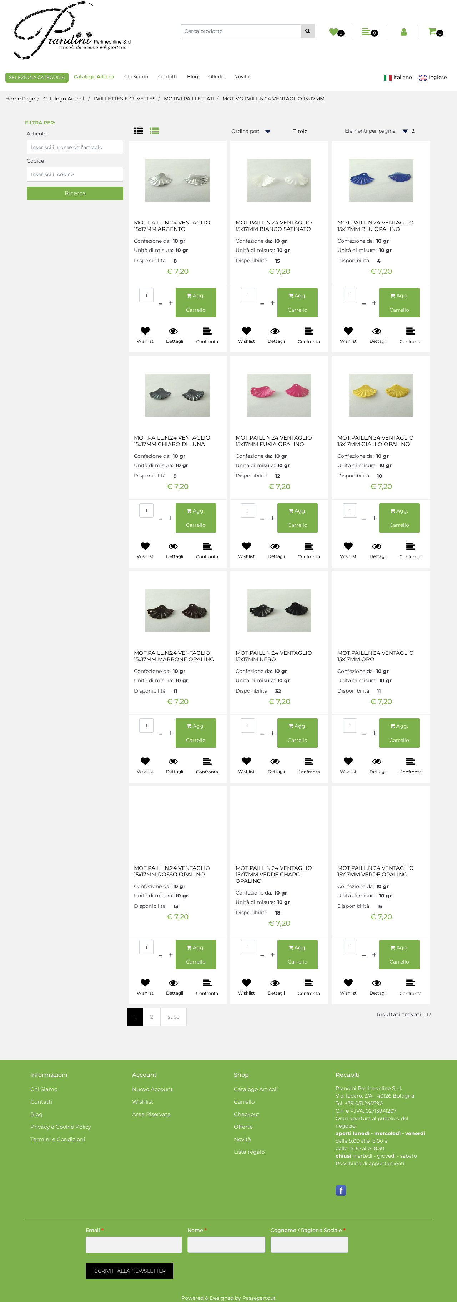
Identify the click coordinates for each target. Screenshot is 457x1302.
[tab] (142, 131)
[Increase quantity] (171, 302)
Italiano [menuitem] (397, 77)
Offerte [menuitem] (216, 76)
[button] (308, 31)
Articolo (37, 133)
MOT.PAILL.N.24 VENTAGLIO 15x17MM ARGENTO (172, 225)
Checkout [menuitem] (247, 1114)
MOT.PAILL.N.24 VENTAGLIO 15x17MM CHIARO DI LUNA (172, 441)
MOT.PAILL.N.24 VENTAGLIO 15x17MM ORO (375, 656)
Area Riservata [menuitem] (151, 1114)
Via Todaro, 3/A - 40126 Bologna (375, 1096)
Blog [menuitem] (192, 76)
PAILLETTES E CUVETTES (125, 98)
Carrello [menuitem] (244, 1101)
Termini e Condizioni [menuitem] (57, 1139)
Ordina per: (245, 131)
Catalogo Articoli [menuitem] (94, 76)
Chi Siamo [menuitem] (136, 76)
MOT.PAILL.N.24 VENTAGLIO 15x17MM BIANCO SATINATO (274, 225)
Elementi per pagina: (371, 131)
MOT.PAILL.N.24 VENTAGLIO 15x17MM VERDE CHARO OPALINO (274, 874)
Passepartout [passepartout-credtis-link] (259, 1298)
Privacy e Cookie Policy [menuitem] (60, 1126)
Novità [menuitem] (242, 76)
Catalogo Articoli (64, 98)
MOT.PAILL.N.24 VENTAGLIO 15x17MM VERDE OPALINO (375, 871)
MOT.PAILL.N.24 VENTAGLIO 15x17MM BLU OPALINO (375, 225)
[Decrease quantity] (160, 302)
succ (173, 1017)
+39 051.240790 (364, 1103)
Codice (35, 161)
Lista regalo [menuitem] (249, 1151)
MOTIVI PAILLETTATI (189, 98)
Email (95, 1230)
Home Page (20, 98)
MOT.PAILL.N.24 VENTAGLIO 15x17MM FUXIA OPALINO (274, 441)
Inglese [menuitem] (433, 77)
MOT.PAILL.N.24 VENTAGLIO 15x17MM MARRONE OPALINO (174, 656)
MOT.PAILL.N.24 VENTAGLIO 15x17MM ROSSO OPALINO (172, 871)
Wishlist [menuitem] (142, 1101)
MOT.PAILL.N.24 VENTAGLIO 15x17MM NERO (274, 656)
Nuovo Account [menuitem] (152, 1089)
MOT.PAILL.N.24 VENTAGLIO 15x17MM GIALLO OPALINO (375, 441)
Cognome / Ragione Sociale (308, 1230)
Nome (197, 1230)
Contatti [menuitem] (167, 76)
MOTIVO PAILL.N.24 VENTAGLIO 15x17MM (273, 98)
